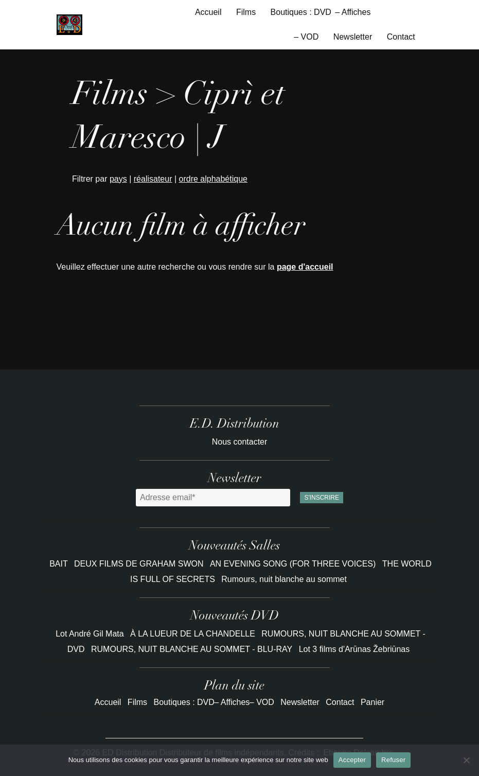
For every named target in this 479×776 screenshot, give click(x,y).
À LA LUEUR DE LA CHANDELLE (192, 633)
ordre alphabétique (213, 178)
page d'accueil (305, 266)
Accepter (352, 760)
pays (118, 178)
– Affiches (352, 12)
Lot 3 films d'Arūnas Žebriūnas (354, 649)
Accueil (208, 12)
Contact (401, 36)
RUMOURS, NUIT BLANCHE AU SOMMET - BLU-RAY (191, 649)
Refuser (393, 760)
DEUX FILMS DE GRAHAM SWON (140, 563)
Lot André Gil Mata (90, 633)
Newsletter (352, 36)
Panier (372, 702)
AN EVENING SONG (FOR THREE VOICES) (294, 563)
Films (246, 12)
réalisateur (153, 178)
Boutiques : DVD (301, 12)
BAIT (59, 563)
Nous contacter (240, 441)
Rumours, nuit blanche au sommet (284, 579)
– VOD (306, 36)
